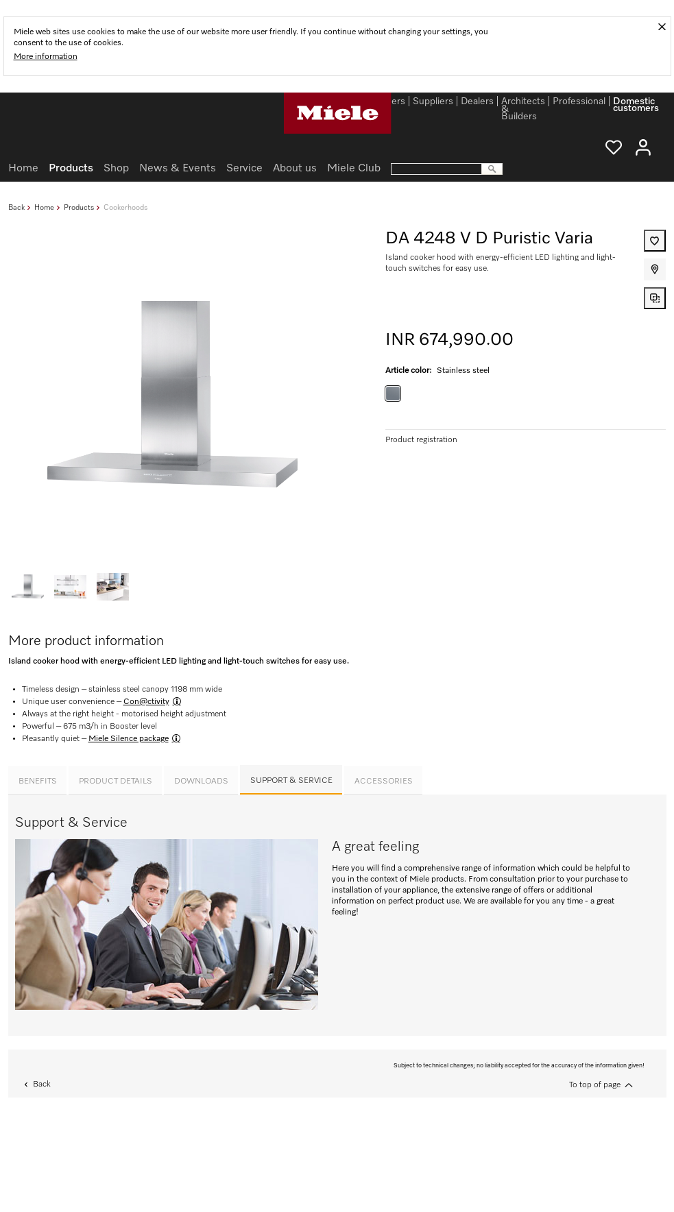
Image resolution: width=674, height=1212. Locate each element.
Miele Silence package (128, 739)
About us (295, 168)
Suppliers (433, 102)
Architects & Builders (523, 103)
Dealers (477, 102)
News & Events (177, 168)
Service (244, 168)
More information (45, 57)
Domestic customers (636, 103)
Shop (116, 168)
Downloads (201, 781)
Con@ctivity (146, 702)
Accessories (383, 781)
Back (16, 207)
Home (44, 207)
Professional (579, 102)
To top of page (595, 1085)
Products (79, 207)
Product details (115, 781)
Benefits (38, 781)
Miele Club (354, 168)
